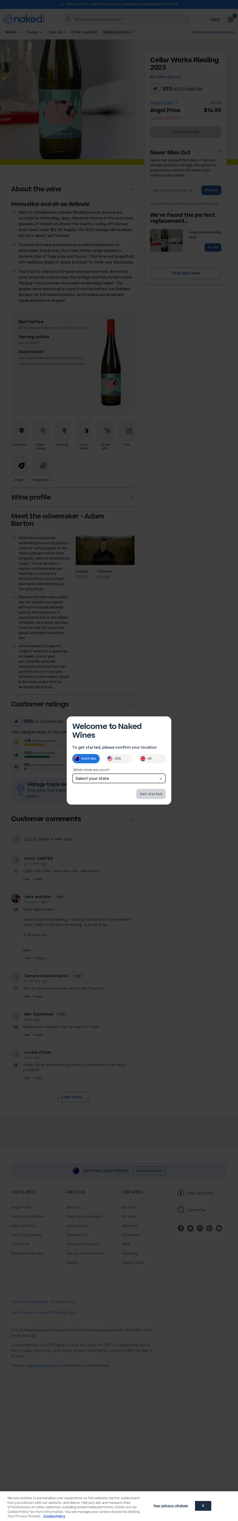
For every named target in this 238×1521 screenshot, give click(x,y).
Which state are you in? (91, 770)
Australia (85, 758)
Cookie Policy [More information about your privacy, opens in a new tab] (54, 1516)
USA (114, 758)
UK (146, 758)
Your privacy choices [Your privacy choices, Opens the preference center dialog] (170, 1506)
